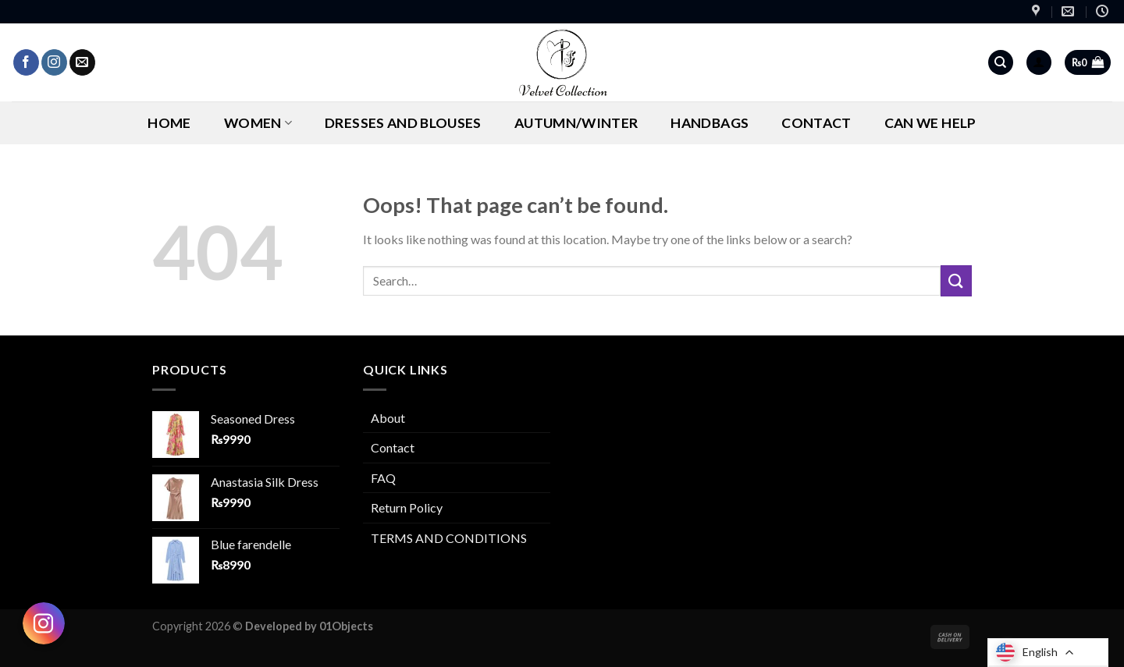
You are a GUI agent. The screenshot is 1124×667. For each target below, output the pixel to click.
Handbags (709, 123)
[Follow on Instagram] (54, 62)
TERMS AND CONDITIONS (449, 537)
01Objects (346, 626)
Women (258, 123)
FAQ (383, 477)
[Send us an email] (82, 62)
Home (169, 123)
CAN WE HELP (930, 123)
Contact (816, 123)
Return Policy (407, 507)
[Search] (1000, 63)
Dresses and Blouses (403, 123)
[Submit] (956, 280)
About (388, 417)
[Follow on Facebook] (26, 62)
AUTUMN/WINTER (576, 123)
